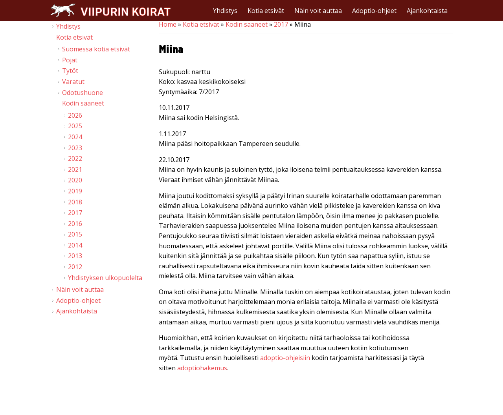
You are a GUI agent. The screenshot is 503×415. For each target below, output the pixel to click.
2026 (75, 115)
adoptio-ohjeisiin (285, 357)
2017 (281, 24)
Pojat (69, 60)
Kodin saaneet (247, 24)
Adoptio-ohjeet (374, 10)
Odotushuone (82, 92)
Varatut (73, 81)
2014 (75, 245)
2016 (75, 223)
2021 (75, 169)
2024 (75, 137)
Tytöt (70, 70)
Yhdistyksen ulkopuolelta (105, 277)
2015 (75, 234)
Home (167, 24)
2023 (75, 148)
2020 (75, 180)
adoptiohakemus (202, 368)
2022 (75, 158)
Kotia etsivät (266, 10)
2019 (75, 191)
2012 (75, 266)
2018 (75, 202)
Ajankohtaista (427, 10)
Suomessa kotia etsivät (96, 49)
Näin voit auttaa (318, 10)
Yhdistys (225, 10)
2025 (75, 126)
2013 (75, 255)
